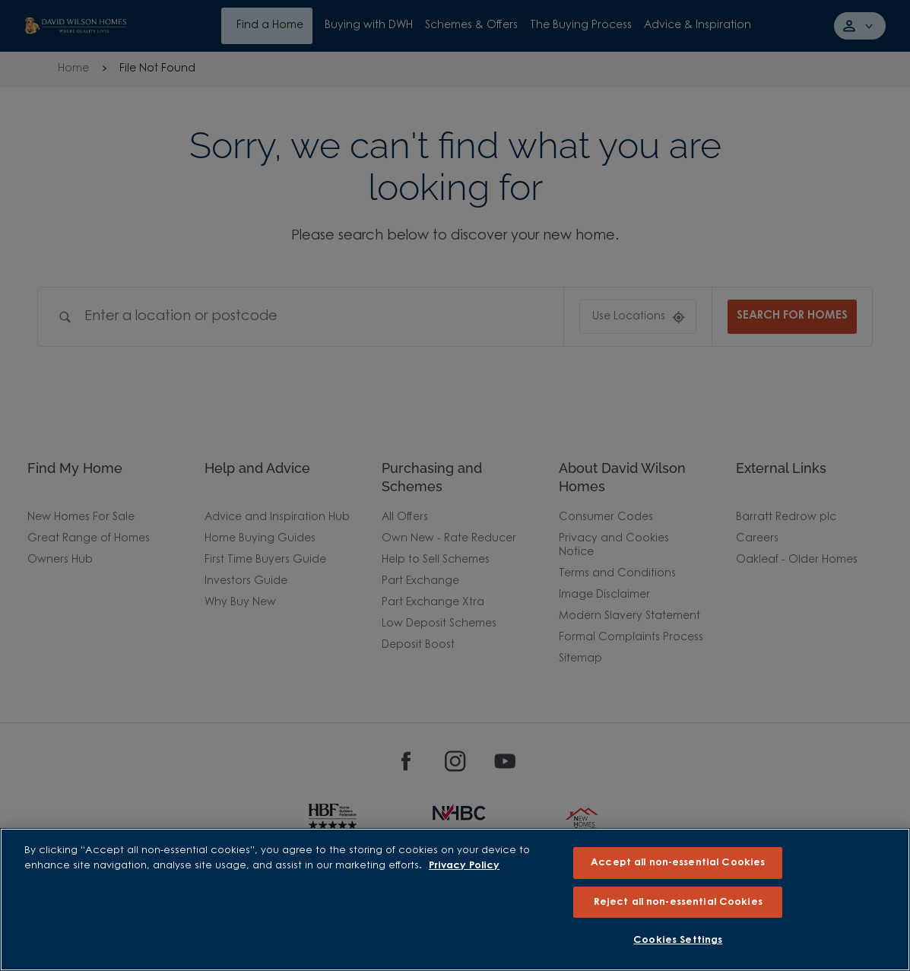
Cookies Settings (677, 940)
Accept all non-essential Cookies (678, 863)
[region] (455, 899)
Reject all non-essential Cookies (678, 902)
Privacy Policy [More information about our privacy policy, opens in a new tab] (464, 866)
